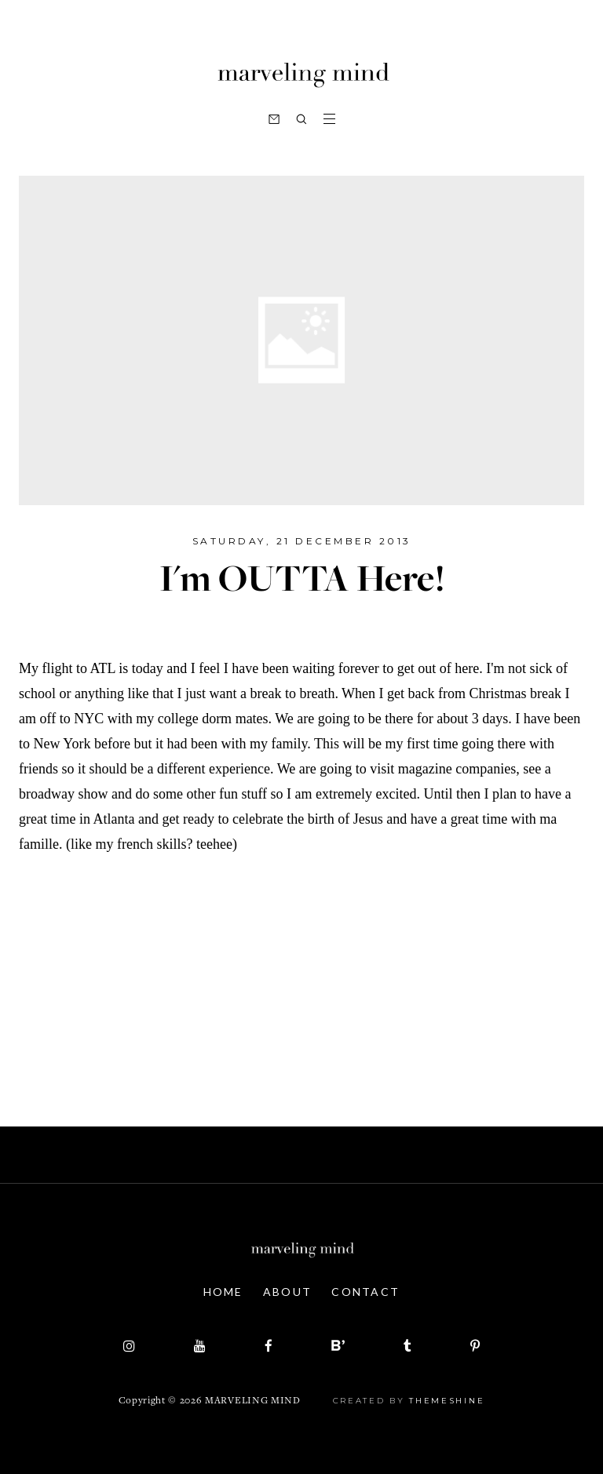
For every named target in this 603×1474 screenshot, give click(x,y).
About (287, 1291)
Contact (365, 1291)
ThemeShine (446, 1401)
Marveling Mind (252, 1401)
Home (223, 1291)
